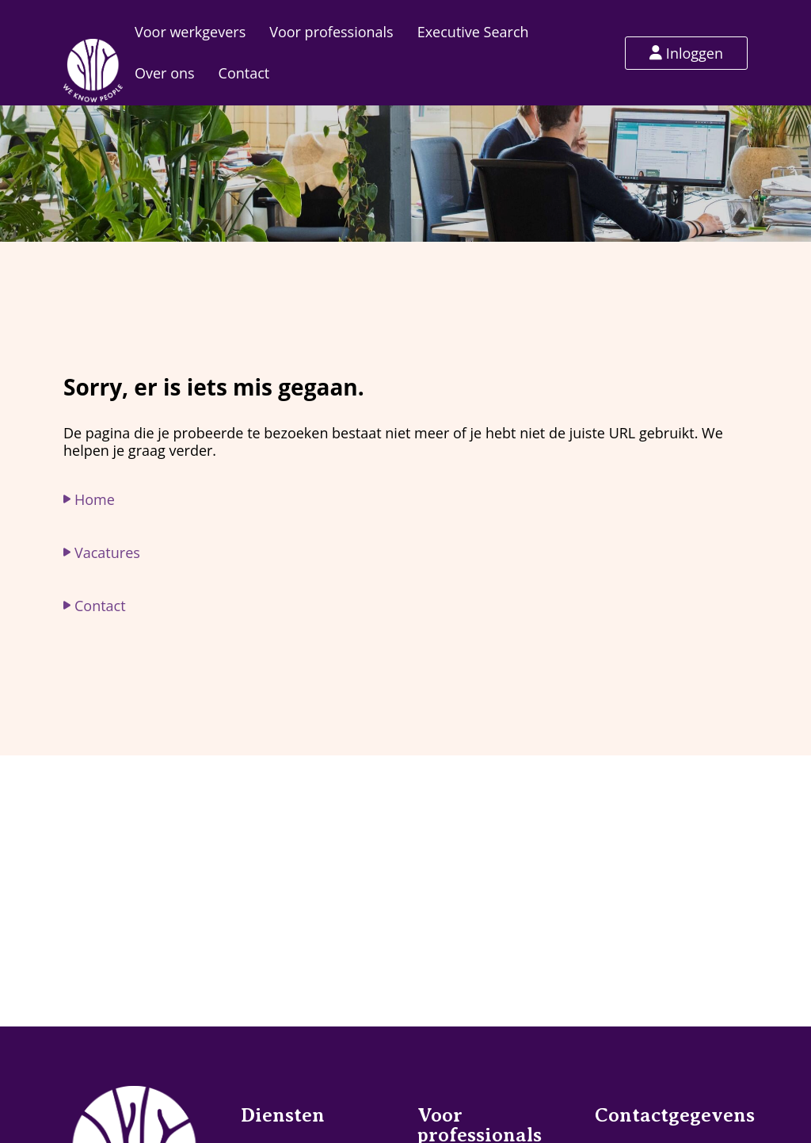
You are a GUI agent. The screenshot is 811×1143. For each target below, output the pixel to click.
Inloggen (686, 53)
